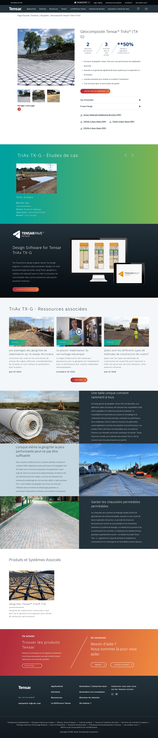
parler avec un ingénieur (95, 91)
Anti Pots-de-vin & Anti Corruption (134, 722)
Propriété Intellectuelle (77, 725)
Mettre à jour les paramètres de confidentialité (79, 727)
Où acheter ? (128, 3)
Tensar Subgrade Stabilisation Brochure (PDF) (100, 115)
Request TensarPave (25, 289)
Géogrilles (44, 15)
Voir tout (78, 380)
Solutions (42, 9)
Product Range (110, 106)
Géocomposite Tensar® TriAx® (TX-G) (65, 15)
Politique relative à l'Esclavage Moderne (32, 725)
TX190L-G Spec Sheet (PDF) (93, 128)
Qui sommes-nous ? (141, 3)
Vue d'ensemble (110, 100)
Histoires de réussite (97, 9)
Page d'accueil (23, 15)
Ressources (53, 9)
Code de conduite (85, 722)
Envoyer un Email (122, 665)
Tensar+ (64, 9)
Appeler (98, 665)
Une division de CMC (17, 3)
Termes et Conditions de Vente (107, 722)
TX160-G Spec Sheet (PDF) (121, 122)
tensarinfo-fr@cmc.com (29, 703)
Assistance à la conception (114, 3)
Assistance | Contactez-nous (118, 9)
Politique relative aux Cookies (43, 722)
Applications (31, 9)
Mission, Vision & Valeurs (66, 722)
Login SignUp (98, 3)
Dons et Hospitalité (57, 725)
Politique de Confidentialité (18, 722)
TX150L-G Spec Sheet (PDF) (93, 122)
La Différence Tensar (78, 9)
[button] (82, 2)
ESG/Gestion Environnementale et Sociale (105, 725)
